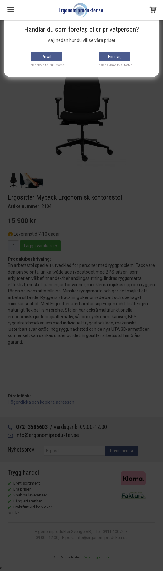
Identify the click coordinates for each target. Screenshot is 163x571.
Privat (47, 56)
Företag (114, 56)
